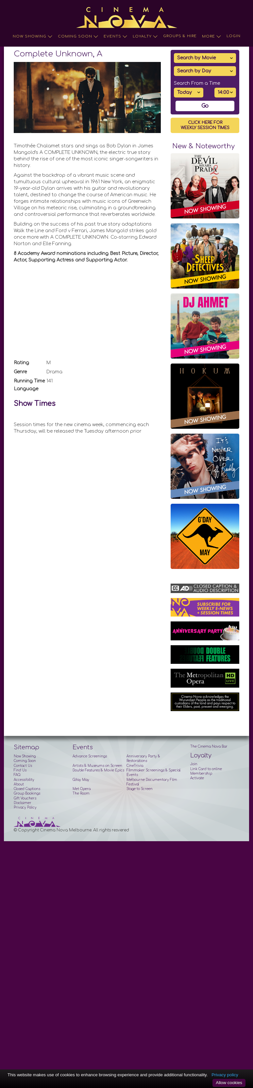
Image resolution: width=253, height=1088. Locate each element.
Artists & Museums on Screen (97, 766)
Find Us (20, 770)
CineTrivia (134, 766)
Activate (197, 778)
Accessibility (24, 780)
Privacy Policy (25, 807)
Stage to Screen (139, 789)
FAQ (17, 775)
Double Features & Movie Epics (98, 770)
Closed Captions (27, 789)
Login (234, 36)
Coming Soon (78, 36)
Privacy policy (224, 1074)
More (211, 36)
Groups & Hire (180, 36)
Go (205, 106)
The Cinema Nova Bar (209, 746)
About (19, 784)
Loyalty (145, 36)
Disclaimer (22, 803)
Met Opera (82, 789)
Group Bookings (27, 793)
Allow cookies (229, 1082)
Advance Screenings (90, 756)
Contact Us (23, 766)
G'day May (81, 780)
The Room (81, 793)
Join (193, 764)
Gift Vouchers (25, 798)
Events (115, 36)
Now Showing (33, 36)
